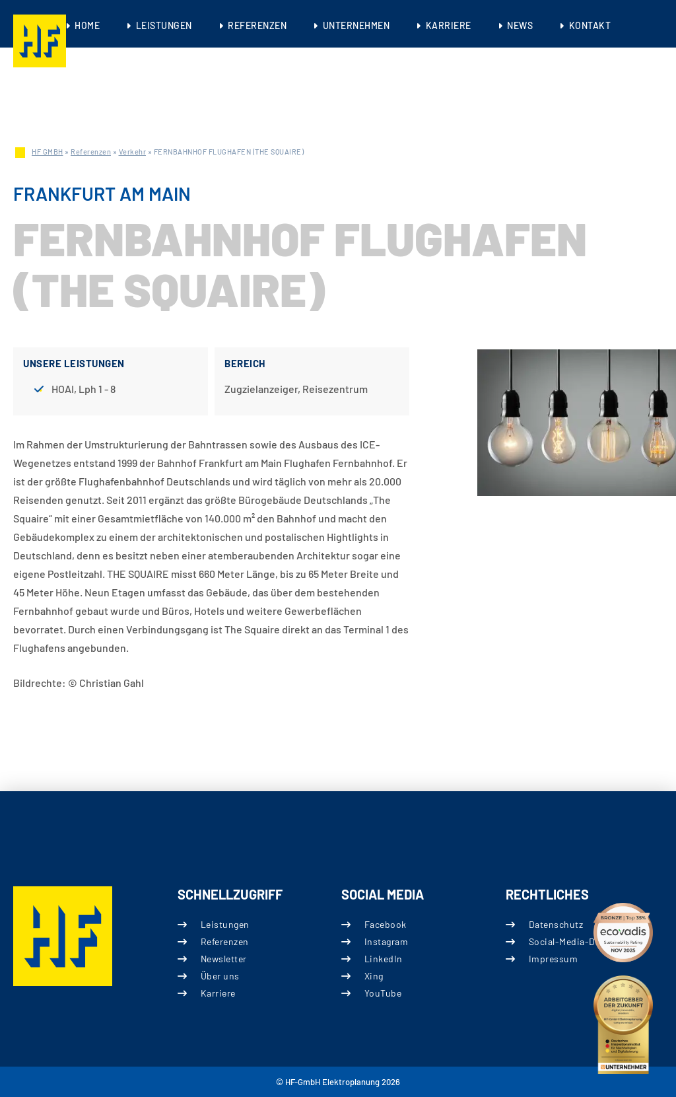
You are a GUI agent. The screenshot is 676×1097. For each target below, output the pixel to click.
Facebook (385, 924)
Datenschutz (555, 924)
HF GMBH (47, 151)
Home (87, 25)
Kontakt (590, 25)
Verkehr (133, 151)
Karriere (448, 25)
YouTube (383, 993)
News (520, 25)
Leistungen (164, 25)
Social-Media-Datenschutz (585, 941)
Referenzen (257, 25)
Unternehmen (356, 25)
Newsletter (223, 958)
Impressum (553, 958)
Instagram (386, 941)
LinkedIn (383, 958)
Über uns (219, 975)
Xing (374, 975)
